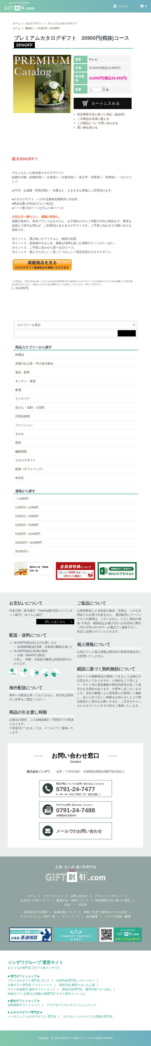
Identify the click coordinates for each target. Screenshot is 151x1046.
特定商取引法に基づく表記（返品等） (102, 114)
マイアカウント (53, 896)
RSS (67, 904)
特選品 (19, 354)
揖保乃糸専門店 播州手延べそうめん (87, 989)
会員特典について (65, 912)
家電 (18, 390)
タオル (19, 433)
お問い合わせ (79, 896)
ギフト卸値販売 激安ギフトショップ (31, 989)
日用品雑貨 (22, 416)
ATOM (83, 904)
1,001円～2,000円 (27, 507)
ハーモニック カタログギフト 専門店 (32, 1016)
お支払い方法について (35, 900)
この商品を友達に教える (93, 118)
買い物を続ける (87, 127)
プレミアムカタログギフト (62, 23)
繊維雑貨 (21, 451)
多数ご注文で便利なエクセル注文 (105, 912)
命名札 (19, 477)
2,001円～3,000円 (27, 516)
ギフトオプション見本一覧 (37, 916)
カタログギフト (34, 23)
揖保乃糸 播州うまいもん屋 (77, 985)
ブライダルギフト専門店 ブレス (28, 980)
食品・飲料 (22, 372)
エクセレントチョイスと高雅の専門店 (87, 1016)
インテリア (22, 398)
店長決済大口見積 (35, 912)
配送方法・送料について (73, 900)
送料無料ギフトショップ (24, 1005)
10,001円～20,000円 (48, 28)
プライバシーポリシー (108, 896)
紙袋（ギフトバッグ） (29, 469)
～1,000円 (21, 498)
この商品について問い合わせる (97, 123)
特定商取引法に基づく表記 (112, 900)
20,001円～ (22, 551)
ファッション (24, 425)
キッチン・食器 (25, 381)
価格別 (29, 28)
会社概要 (92, 916)
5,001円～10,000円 (27, 533)
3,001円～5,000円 (27, 525)
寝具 (18, 442)
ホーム (16, 23)
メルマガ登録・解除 (117, 916)
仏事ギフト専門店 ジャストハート (30, 985)
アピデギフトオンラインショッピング (71, 1005)
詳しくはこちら (55, 621)
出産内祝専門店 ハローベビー (75, 980)
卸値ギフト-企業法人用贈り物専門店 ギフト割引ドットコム (47, 993)
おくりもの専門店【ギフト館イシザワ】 (34, 967)
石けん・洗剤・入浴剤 (29, 407)
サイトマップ (70, 916)
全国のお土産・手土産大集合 (34, 363)
